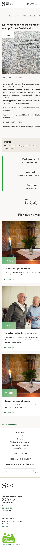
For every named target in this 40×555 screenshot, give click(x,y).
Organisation (20, 436)
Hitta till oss (6, 526)
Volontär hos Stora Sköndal (20, 464)
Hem (4, 16)
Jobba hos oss (20, 453)
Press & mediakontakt (20, 459)
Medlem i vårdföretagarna (11, 544)
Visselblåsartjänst (20, 448)
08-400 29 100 (7, 508)
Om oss (20, 432)
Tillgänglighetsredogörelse (20, 445)
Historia (20, 439)
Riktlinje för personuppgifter (20, 442)
